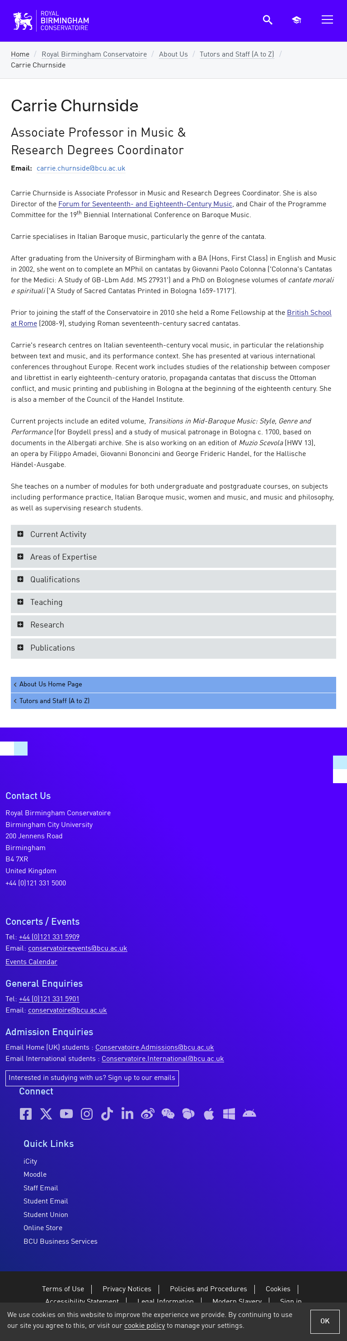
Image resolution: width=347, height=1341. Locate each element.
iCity (30, 1161)
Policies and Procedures (208, 1289)
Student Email (45, 1201)
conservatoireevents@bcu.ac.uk (77, 948)
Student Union (45, 1215)
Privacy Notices (127, 1289)
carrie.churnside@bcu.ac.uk (81, 168)
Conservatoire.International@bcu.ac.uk (163, 1059)
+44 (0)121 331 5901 (49, 999)
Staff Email (40, 1188)
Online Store (42, 1228)
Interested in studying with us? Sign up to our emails (92, 1078)
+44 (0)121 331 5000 (35, 883)
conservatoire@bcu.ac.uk (67, 1010)
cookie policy (144, 1326)
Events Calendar (31, 962)
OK (325, 1321)
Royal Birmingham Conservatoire (94, 54)
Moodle (35, 1175)
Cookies (278, 1289)
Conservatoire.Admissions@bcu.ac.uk (154, 1047)
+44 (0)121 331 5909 (49, 937)
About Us (173, 54)
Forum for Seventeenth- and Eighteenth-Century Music (145, 204)
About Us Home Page (47, 685)
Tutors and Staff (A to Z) (237, 54)
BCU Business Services (60, 1242)
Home (20, 54)
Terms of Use (63, 1289)
